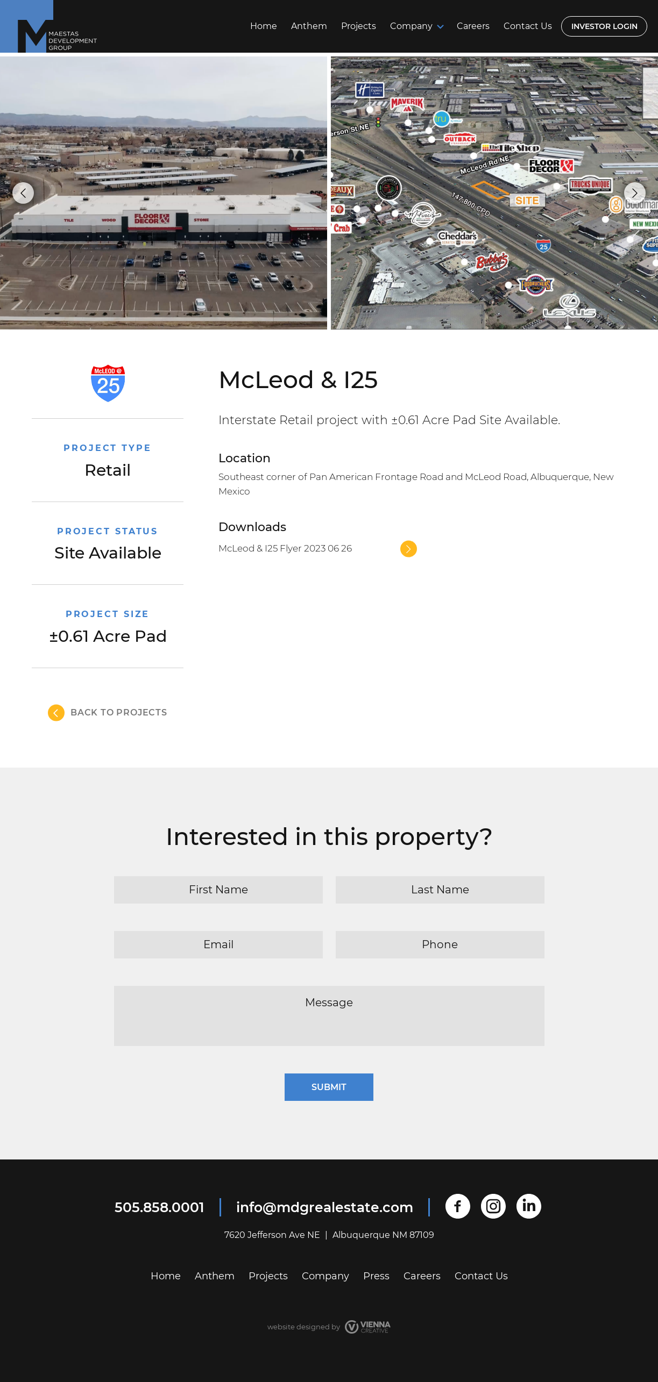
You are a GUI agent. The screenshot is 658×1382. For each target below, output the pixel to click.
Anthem (309, 26)
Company (411, 26)
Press (376, 1276)
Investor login (604, 26)
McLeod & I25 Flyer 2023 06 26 (285, 548)
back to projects (118, 712)
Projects (358, 26)
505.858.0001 (159, 1207)
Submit (329, 1087)
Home (263, 26)
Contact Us (528, 26)
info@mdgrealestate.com (324, 1207)
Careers (473, 26)
